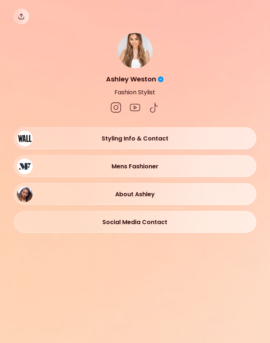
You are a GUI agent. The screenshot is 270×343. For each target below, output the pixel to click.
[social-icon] (116, 108)
